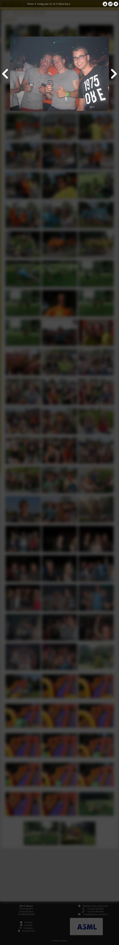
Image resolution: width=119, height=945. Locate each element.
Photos (30, 3)
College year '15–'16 (46, 3)
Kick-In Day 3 (64, 3)
